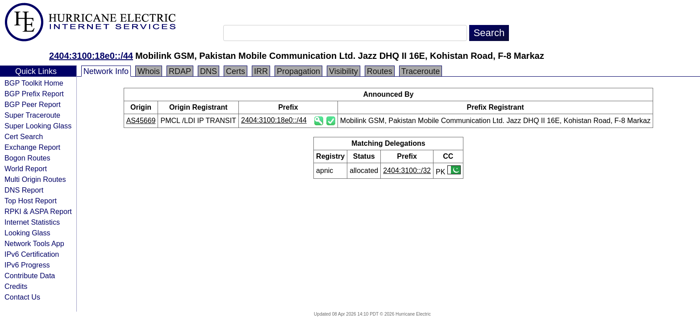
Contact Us (22, 297)
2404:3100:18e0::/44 (91, 56)
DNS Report (23, 190)
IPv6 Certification (31, 254)
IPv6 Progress (27, 265)
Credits (15, 286)
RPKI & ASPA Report (38, 211)
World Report (25, 169)
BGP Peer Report (32, 104)
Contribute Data (29, 276)
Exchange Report (32, 147)
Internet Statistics (32, 222)
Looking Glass (27, 233)
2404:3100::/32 (407, 170)
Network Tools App (34, 243)
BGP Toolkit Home (33, 83)
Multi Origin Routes (35, 179)
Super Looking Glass (37, 126)
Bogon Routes (27, 158)
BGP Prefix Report (34, 94)
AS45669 (141, 120)
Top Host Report (30, 201)
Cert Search (23, 136)
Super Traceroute (32, 115)
